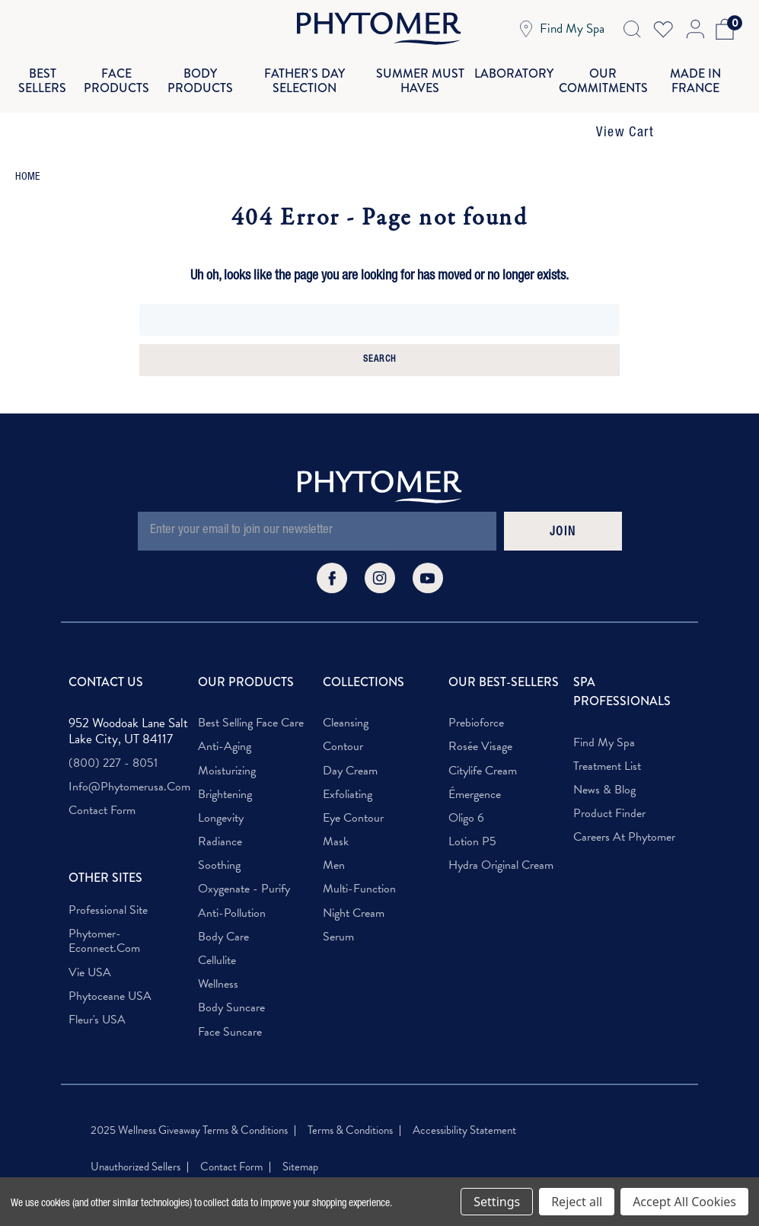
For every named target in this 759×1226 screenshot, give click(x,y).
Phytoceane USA (110, 966)
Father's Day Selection (312, 66)
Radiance (220, 813)
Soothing (219, 836)
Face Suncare (230, 1002)
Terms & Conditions (350, 1100)
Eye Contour (353, 789)
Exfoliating (347, 765)
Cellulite (217, 931)
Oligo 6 (466, 789)
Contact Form (102, 781)
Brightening (225, 765)
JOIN (563, 503)
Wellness (218, 955)
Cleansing (345, 694)
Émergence (474, 765)
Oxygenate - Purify (244, 860)
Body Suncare (231, 979)
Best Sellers (50, 66)
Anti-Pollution (232, 883)
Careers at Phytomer (624, 808)
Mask (336, 813)
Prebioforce (476, 694)
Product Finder (609, 784)
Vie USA (90, 943)
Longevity (221, 789)
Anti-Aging (224, 717)
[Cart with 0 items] (722, 29)
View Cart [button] (625, 104)
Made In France (688, 66)
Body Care (223, 907)
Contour (343, 717)
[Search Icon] (632, 29)
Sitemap (300, 1138)
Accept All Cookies (684, 1201)
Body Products (211, 66)
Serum (338, 907)
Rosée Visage (480, 717)
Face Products (127, 66)
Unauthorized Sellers (135, 1138)
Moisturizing (227, 741)
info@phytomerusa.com (129, 758)
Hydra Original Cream (500, 836)
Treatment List (607, 737)
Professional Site (108, 881)
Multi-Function (359, 860)
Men (334, 836)
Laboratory (511, 66)
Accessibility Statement (464, 1100)
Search (379, 330)
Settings (497, 1201)
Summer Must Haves (422, 66)
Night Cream (353, 883)
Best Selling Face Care (251, 694)
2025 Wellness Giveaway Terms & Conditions (189, 1100)
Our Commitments (596, 66)
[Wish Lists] (663, 29)
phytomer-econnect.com (104, 912)
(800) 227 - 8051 (113, 734)
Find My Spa (604, 713)
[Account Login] (694, 29)
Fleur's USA (97, 991)
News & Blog (604, 761)
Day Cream (350, 741)
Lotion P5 (472, 813)
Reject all (576, 1201)
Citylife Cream (482, 741)
